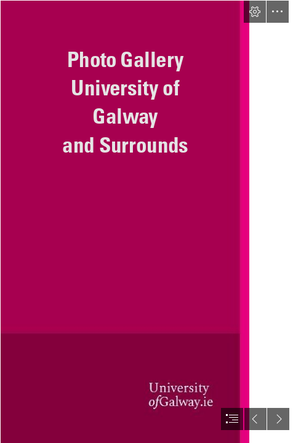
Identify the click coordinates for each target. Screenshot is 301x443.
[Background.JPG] (124, 221)
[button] (255, 12)
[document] (150, 221)
